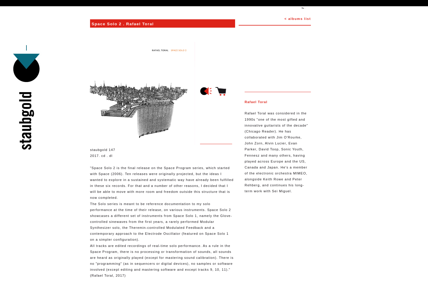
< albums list (297, 19)
